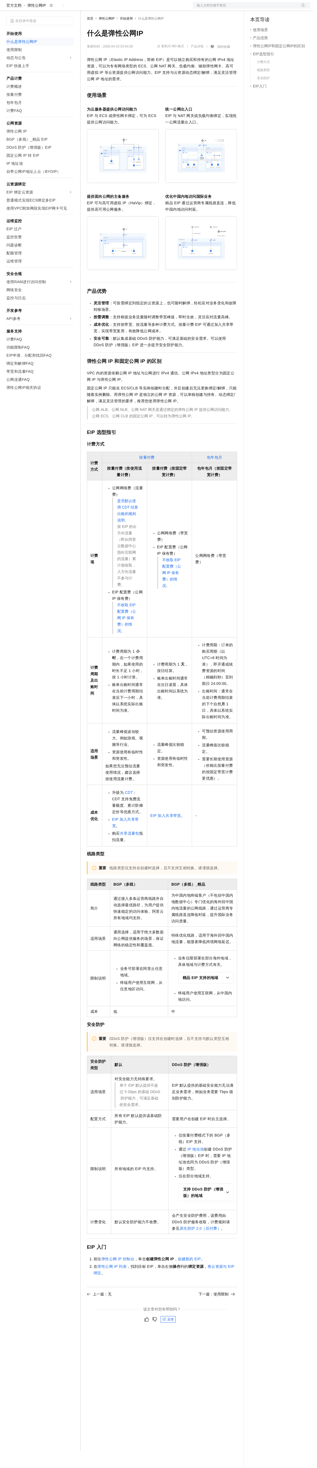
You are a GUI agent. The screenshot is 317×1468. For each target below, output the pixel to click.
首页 (90, 36)
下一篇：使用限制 (216, 1311)
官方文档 (13, 22)
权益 (103, 8)
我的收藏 (223, 64)
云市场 (130, 8)
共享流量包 (129, 850)
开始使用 (126, 36)
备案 (256, 8)
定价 (116, 8)
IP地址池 (195, 1166)
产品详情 (197, 63)
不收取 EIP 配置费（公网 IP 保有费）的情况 (126, 635)
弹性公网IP (36, 22)
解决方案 (86, 8)
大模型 (55, 8)
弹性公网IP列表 (112, 1283)
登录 (301, 8)
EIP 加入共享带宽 (165, 833)
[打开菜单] (8, 8)
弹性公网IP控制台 (117, 1276)
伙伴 (145, 8)
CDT (129, 810)
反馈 (168, 1336)
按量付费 (147, 474)
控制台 (269, 8)
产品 (69, 8)
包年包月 (214, 474)
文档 (245, 8)
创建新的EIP (189, 1276)
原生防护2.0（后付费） (200, 1245)
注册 (282, 8)
